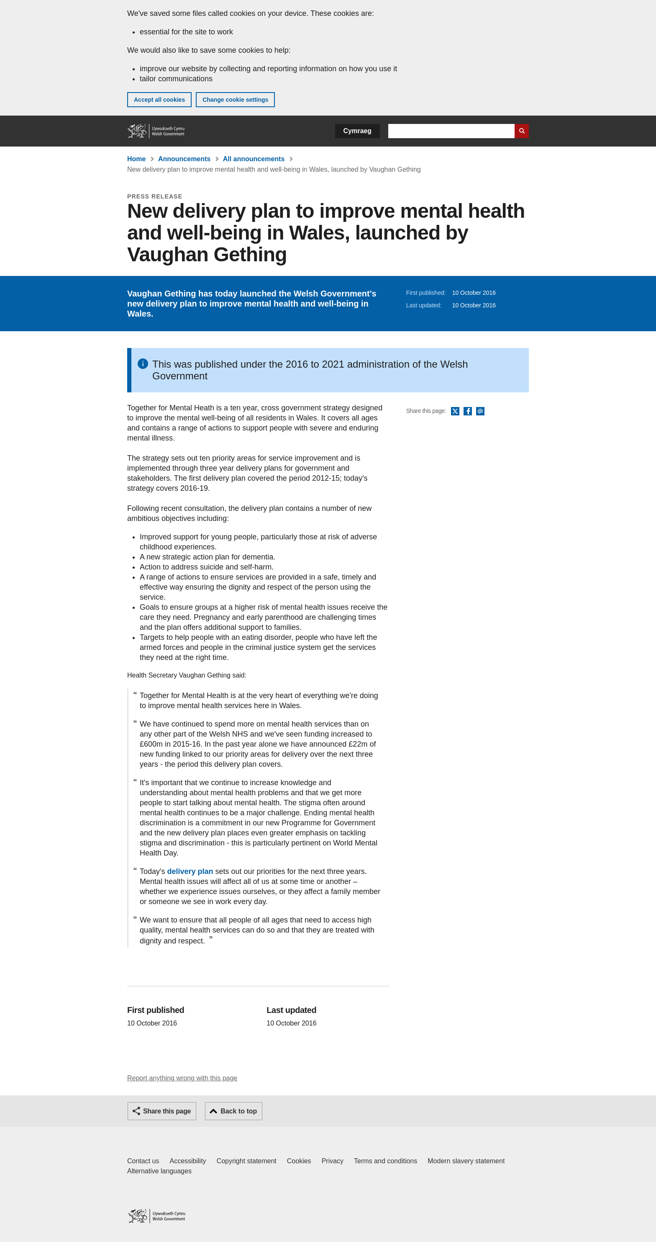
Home (136, 158)
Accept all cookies (159, 99)
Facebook (468, 411)
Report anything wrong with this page (182, 1078)
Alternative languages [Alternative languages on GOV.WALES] (159, 1171)
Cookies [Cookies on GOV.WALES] (299, 1161)
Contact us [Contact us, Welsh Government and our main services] (143, 1161)
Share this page (167, 1111)
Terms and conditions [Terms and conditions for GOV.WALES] (385, 1161)
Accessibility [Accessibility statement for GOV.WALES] (187, 1161)
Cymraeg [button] (357, 130)
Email (480, 411)
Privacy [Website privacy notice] (332, 1161)
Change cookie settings (235, 99)
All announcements (254, 158)
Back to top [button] (238, 1111)
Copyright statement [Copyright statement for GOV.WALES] (247, 1161)
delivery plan (190, 871)
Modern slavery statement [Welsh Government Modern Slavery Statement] (466, 1161)
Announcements (184, 158)
